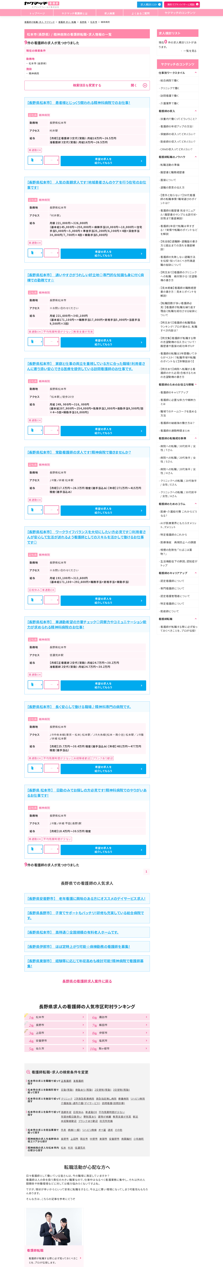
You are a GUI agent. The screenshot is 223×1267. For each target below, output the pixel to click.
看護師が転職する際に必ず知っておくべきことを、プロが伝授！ (179, 629)
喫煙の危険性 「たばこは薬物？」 (176, 552)
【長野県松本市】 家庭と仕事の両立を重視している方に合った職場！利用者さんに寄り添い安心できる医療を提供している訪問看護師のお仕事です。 (86, 366)
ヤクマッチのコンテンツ (179, 12)
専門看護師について (172, 588)
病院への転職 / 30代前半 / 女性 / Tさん (178, 448)
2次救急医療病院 (84, 1098)
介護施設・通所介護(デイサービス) (80, 1103)
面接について (168, 180)
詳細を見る (87, 161)
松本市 (93, 21)
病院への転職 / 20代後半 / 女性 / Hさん (178, 471)
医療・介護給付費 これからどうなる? (178, 513)
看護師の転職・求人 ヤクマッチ (39, 21)
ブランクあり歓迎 (88, 1121)
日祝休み (78, 1112)
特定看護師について (172, 603)
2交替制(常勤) (103, 1089)
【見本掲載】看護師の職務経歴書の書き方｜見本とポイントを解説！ (178, 291)
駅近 (135, 1116)
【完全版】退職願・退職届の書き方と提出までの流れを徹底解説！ (178, 245)
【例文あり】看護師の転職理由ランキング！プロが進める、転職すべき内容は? (178, 326)
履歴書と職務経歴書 (172, 172)
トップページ (36, 12)
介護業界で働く (169, 103)
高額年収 (66, 1112)
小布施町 (138, 1138)
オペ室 (102, 1130)
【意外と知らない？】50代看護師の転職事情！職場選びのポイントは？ (178, 199)
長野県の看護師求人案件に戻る (87, 981)
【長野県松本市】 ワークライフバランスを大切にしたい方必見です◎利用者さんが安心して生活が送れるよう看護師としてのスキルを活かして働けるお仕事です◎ (86, 537)
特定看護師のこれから (173, 534)
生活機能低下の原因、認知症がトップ (179, 563)
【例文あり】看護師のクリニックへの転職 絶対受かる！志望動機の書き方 (178, 276)
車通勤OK (91, 1112)
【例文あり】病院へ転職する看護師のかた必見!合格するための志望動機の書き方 (178, 373)
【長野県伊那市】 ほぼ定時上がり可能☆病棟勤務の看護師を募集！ (78, 946)
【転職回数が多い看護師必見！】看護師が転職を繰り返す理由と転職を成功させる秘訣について (178, 309)
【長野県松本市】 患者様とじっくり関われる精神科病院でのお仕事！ (78, 102)
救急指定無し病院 (106, 1098)
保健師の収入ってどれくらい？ (178, 134)
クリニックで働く (169, 88)
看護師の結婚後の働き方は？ (177, 423)
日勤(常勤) (67, 1089)
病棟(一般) (74, 1130)
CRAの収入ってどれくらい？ (176, 149)
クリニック (66, 1098)
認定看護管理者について (175, 596)
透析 (110, 1130)
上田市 (74, 1138)
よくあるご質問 (139, 12)
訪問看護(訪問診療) (113, 1103)
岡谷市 (84, 1138)
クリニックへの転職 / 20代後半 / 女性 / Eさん (178, 482)
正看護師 (66, 1081)
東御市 (103, 1138)
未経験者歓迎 (69, 1121)
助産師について (169, 611)
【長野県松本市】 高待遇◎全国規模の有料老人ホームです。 (73, 932)
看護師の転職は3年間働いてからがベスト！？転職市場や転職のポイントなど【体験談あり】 (178, 357)
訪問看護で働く (169, 95)
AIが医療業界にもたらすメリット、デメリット (178, 525)
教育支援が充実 (122, 1116)
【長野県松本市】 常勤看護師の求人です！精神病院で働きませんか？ (79, 452)
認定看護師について (172, 581)
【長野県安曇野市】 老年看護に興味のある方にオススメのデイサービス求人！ (86, 898)
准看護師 (78, 1081)
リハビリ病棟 (89, 1130)
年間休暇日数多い (71, 1116)
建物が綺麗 (104, 1116)
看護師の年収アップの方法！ (177, 126)
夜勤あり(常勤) (84, 1089)
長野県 (83, 21)
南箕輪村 (126, 1138)
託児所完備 (106, 1121)
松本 (63, 1147)
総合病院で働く (169, 80)
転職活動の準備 (169, 165)
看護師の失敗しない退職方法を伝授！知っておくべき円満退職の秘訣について (177, 261)
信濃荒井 (80, 1147)
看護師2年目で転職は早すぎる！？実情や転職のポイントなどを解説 (178, 230)
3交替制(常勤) (121, 1089)
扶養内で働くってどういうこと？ (178, 119)
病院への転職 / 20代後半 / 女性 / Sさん (178, 459)
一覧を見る (190, 51)
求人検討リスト (148, 4)
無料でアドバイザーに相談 (181, 4)
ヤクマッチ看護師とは (74, 12)
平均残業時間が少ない (112, 1112)
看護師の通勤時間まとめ (175, 430)
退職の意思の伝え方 (172, 187)
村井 (70, 1147)
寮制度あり (89, 1116)
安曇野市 (114, 1138)
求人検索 (108, 12)
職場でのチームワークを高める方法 (178, 413)
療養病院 (123, 1098)
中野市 (94, 1138)
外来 (63, 1130)
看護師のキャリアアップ (174, 392)
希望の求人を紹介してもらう (127, 161)
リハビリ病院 (137, 1098)
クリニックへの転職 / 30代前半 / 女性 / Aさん (178, 494)
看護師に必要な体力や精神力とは (178, 402)
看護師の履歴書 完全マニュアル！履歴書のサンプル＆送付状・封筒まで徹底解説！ (178, 214)
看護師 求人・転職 (67, 21)
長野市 (65, 1138)
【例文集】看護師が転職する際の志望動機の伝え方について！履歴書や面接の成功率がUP (178, 342)
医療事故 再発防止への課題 (178, 542)
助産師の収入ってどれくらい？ (178, 141)
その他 (118, 1130)
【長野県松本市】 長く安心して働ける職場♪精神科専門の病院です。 (79, 706)
